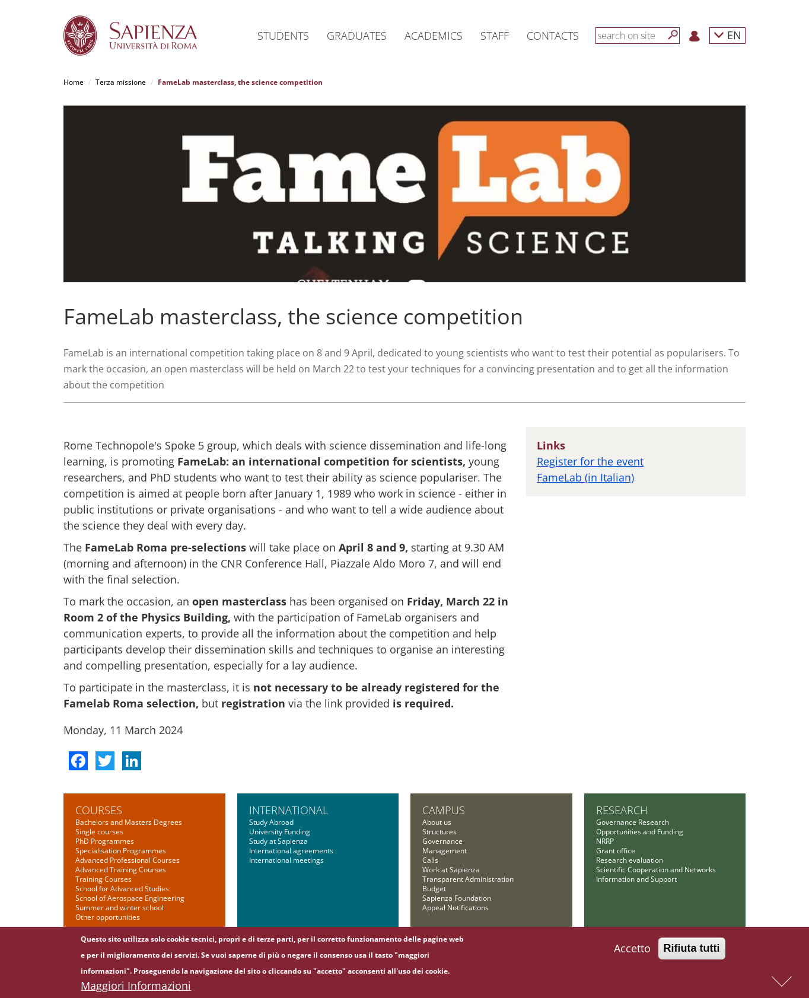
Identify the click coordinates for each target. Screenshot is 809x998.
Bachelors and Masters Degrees (128, 822)
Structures (439, 832)
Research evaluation (629, 860)
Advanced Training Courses (120, 870)
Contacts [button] (553, 35)
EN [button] (727, 35)
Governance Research (632, 822)
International (288, 810)
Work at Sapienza (451, 870)
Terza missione (120, 82)
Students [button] (283, 35)
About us (436, 822)
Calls (430, 860)
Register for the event (590, 461)
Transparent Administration (468, 879)
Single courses (99, 832)
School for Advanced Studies (122, 889)
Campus (443, 810)
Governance (442, 841)
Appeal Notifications (455, 908)
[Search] (673, 35)
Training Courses (103, 879)
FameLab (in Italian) (585, 477)
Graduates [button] (357, 35)
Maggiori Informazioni (136, 987)
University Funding (279, 832)
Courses (98, 810)
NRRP (605, 841)
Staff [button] (494, 35)
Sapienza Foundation (456, 898)
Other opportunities (107, 917)
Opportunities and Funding (639, 832)
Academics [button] (433, 35)
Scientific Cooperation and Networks (656, 870)
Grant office (615, 851)
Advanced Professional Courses (127, 860)
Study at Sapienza (278, 841)
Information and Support (636, 879)
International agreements (291, 851)
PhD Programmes (104, 841)
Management (444, 851)
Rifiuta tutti (692, 950)
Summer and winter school (119, 908)
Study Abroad (271, 822)
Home (73, 82)
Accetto (632, 950)
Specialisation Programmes (120, 851)
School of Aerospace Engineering (129, 898)
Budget (434, 889)
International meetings (286, 860)
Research (622, 810)
